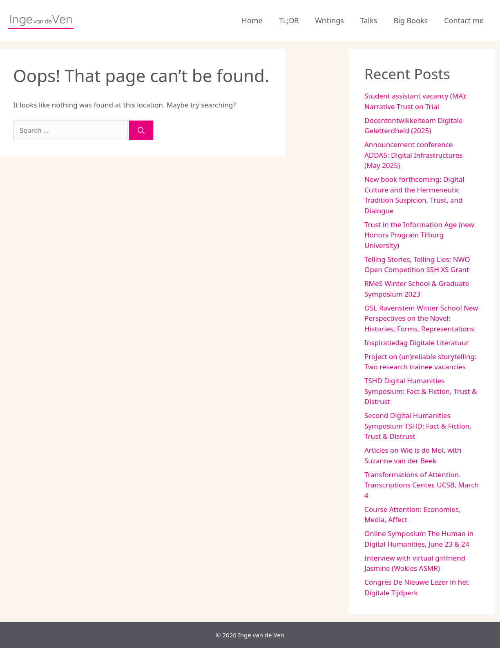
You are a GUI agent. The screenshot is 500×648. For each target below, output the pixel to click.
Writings (329, 20)
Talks (368, 20)
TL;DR (289, 20)
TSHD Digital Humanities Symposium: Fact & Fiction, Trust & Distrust (420, 391)
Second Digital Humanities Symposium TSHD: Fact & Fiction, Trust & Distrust (417, 426)
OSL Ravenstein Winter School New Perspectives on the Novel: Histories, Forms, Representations (421, 318)
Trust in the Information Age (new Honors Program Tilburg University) (419, 235)
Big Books (410, 20)
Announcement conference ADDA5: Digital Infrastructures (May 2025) (413, 155)
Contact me (464, 20)
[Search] (141, 130)
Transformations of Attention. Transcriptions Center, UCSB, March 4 (421, 485)
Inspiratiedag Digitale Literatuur (416, 342)
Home (251, 20)
